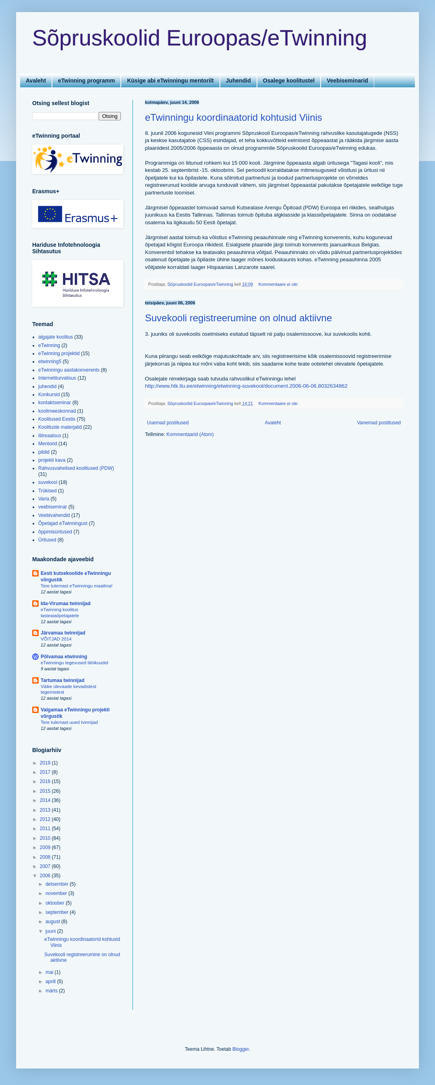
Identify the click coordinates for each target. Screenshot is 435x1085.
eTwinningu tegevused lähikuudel (74, 662)
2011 (46, 828)
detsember (58, 884)
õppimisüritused (55, 532)
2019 (46, 763)
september (58, 912)
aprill (51, 981)
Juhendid (238, 80)
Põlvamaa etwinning (64, 656)
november (57, 893)
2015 (46, 791)
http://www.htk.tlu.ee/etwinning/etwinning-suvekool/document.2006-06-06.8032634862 (246, 386)
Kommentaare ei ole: (279, 284)
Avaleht (36, 80)
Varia (43, 499)
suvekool (47, 482)
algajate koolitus (55, 337)
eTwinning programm (86, 80)
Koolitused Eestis (56, 419)
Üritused (47, 540)
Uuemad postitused (167, 423)
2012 (46, 819)
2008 (46, 857)
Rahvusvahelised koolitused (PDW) (76, 468)
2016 (46, 781)
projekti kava (51, 460)
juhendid (47, 386)
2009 (46, 847)
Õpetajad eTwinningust (62, 523)
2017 (46, 772)
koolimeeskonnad (57, 411)
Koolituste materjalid (60, 427)
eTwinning (49, 345)
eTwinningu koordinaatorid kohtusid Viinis (233, 117)
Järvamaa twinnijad (63, 633)
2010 (46, 838)
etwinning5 (49, 361)
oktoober (56, 903)
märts (52, 991)
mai (50, 972)
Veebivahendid (54, 515)
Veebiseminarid (347, 80)
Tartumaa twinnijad (62, 680)
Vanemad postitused (379, 423)
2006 (46, 875)
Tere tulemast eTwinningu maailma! (77, 585)
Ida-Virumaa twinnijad (66, 603)
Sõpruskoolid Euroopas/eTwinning (199, 37)
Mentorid (47, 443)
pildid (44, 452)
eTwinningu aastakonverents (68, 370)
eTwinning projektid (59, 353)
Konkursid (49, 394)
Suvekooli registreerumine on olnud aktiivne (238, 317)
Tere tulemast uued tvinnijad (69, 722)
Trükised (47, 491)
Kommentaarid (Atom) (189, 434)
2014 (46, 800)
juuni (51, 931)
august (53, 921)
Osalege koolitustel (289, 80)
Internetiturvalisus (57, 378)
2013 (46, 810)
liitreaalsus (49, 435)
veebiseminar (52, 507)
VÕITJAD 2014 (56, 639)
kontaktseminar (54, 402)
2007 (46, 866)
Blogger (240, 1049)
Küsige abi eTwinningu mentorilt (170, 80)
